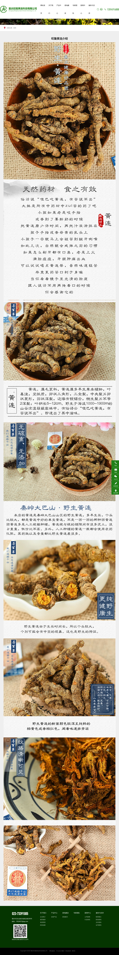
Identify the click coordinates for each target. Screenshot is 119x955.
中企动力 (59, 951)
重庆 (63, 951)
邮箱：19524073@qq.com (20, 921)
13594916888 (113, 9)
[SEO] (73, 951)
